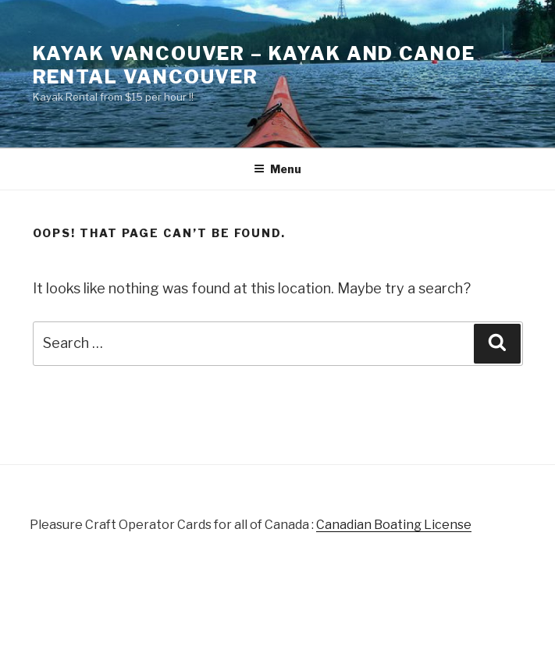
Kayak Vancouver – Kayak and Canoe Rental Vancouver (254, 65)
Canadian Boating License (393, 524)
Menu (277, 169)
